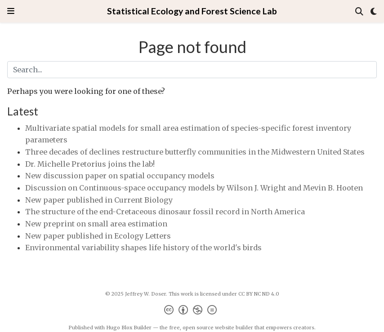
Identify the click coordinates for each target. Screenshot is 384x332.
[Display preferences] (374, 11)
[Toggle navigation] (10, 11)
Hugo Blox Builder (129, 327)
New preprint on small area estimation (96, 223)
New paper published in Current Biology (99, 199)
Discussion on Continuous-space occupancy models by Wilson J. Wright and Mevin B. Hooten (194, 187)
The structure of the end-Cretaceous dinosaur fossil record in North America (165, 211)
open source (198, 327)
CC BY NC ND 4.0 (258, 294)
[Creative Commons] (192, 311)
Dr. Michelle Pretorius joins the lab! (90, 163)
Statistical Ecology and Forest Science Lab (192, 11)
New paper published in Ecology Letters (98, 235)
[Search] (359, 11)
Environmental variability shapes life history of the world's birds (143, 247)
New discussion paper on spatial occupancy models (119, 175)
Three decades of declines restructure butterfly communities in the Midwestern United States (195, 151)
